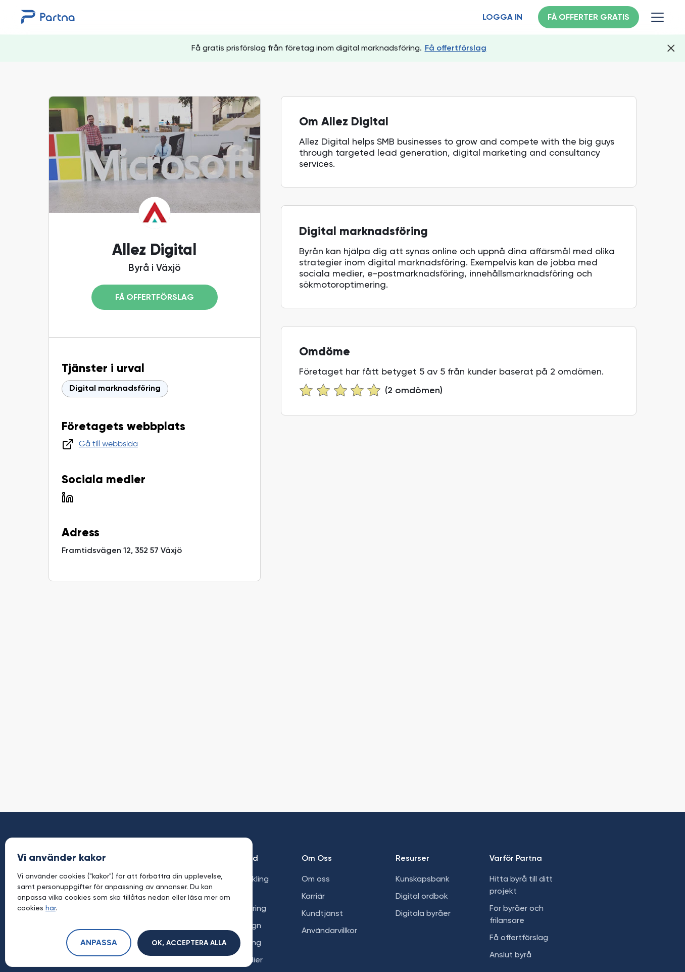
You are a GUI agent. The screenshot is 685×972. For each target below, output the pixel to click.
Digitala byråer (423, 913)
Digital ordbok (422, 896)
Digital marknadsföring (115, 389)
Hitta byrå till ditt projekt (521, 885)
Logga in (502, 18)
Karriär (313, 896)
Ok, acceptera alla (189, 943)
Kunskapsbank (423, 879)
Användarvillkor (329, 930)
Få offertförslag (455, 48)
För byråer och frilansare (517, 914)
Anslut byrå (510, 954)
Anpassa (98, 943)
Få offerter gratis (588, 18)
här (50, 908)
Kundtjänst (322, 913)
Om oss (316, 879)
